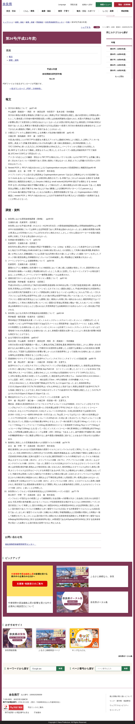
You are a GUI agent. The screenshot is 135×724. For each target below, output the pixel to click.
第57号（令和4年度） (118, 60)
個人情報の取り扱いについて (121, 696)
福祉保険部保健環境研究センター (20, 544)
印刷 (97, 27)
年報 (68, 22)
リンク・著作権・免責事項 (120, 701)
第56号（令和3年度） (118, 65)
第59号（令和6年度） (118, 49)
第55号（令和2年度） (118, 70)
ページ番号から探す (83, 668)
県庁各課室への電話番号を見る (17, 712)
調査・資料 (14, 60)
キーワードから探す (18, 668)
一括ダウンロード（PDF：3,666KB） (25, 88)
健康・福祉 (19, 22)
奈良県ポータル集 (125, 656)
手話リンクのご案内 (35, 707)
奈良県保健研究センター (54, 22)
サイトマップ (115, 710)
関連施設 (39, 22)
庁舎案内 (37, 712)
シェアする (86, 27)
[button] (61, 4)
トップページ (8, 22)
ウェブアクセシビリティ (119, 705)
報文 (11, 57)
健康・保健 (30, 22)
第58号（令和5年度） (118, 54)
